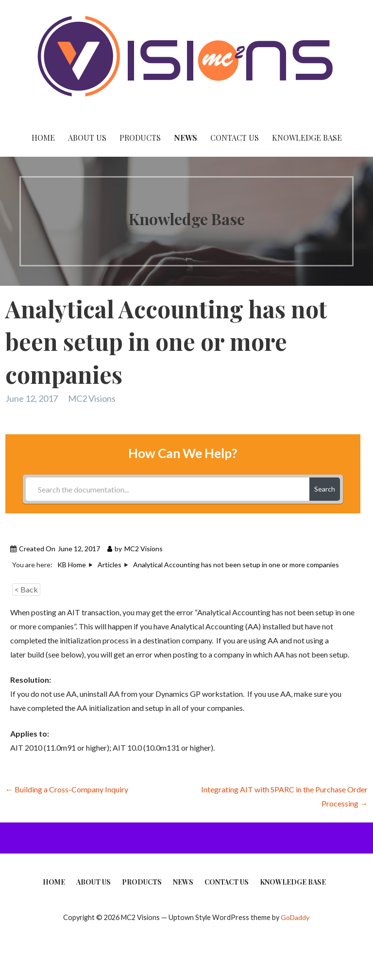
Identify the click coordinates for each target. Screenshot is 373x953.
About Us (87, 137)
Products (140, 137)
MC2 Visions (92, 398)
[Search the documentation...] (167, 489)
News (185, 137)
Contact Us (234, 137)
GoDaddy (295, 917)
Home (43, 137)
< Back (26, 589)
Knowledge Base (307, 137)
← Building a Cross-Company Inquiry (66, 789)
